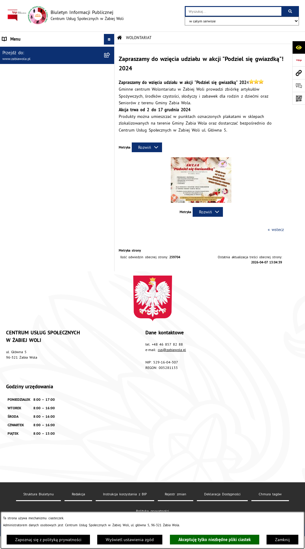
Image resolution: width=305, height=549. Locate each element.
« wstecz (276, 229)
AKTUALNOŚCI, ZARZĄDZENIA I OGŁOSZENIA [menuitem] (44, 49)
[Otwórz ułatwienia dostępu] (298, 47)
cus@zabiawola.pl (172, 349)
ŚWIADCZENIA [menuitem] (15, 92)
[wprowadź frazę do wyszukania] (233, 11)
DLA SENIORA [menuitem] (14, 113)
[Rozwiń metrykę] (147, 147)
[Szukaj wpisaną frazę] (290, 11)
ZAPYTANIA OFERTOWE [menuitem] (23, 71)
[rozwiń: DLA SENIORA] (110, 113)
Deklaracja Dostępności (222, 494)
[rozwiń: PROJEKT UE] (110, 151)
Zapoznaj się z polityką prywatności (48, 539)
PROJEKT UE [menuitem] (13, 151)
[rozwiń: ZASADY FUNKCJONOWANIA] (110, 81)
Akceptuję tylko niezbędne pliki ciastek (214, 539)
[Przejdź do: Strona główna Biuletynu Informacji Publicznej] (119, 38)
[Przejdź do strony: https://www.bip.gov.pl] (298, 60)
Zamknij (282, 539)
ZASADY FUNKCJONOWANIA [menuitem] (27, 81)
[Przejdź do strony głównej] (65, 15)
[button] (201, 201)
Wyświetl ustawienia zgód (130, 539)
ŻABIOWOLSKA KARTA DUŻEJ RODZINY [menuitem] (38, 124)
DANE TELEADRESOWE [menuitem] (23, 60)
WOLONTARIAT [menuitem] (15, 102)
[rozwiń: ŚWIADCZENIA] (110, 92)
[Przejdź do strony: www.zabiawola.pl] (298, 72)
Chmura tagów (270, 494)
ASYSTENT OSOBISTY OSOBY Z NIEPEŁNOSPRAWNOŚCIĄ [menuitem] (31, 138)
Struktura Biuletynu (38, 494)
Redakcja (78, 494)
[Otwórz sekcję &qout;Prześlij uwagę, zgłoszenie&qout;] (298, 85)
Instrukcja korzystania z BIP (125, 494)
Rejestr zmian (175, 494)
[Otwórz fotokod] (298, 98)
